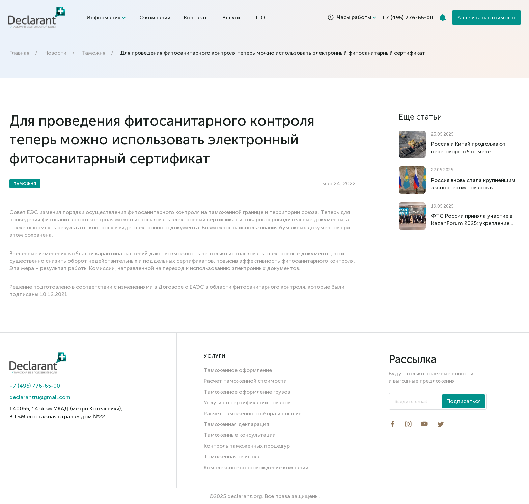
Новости (55, 53)
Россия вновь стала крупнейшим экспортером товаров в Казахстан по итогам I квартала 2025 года (473, 184)
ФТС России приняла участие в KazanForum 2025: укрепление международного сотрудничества (471, 220)
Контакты (196, 17)
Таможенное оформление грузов (247, 392)
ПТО (259, 17)
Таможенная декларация (236, 424)
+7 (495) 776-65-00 (34, 385)
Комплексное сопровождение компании (256, 467)
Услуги (231, 17)
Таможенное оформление (238, 370)
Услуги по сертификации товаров (247, 402)
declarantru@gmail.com (40, 397)
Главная (19, 53)
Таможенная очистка (231, 456)
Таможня (93, 53)
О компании (154, 17)
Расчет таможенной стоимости (245, 381)
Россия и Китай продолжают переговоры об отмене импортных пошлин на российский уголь (468, 148)
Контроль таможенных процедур (247, 446)
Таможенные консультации (240, 435)
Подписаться (463, 401)
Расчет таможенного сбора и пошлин (253, 413)
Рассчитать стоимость (486, 17)
